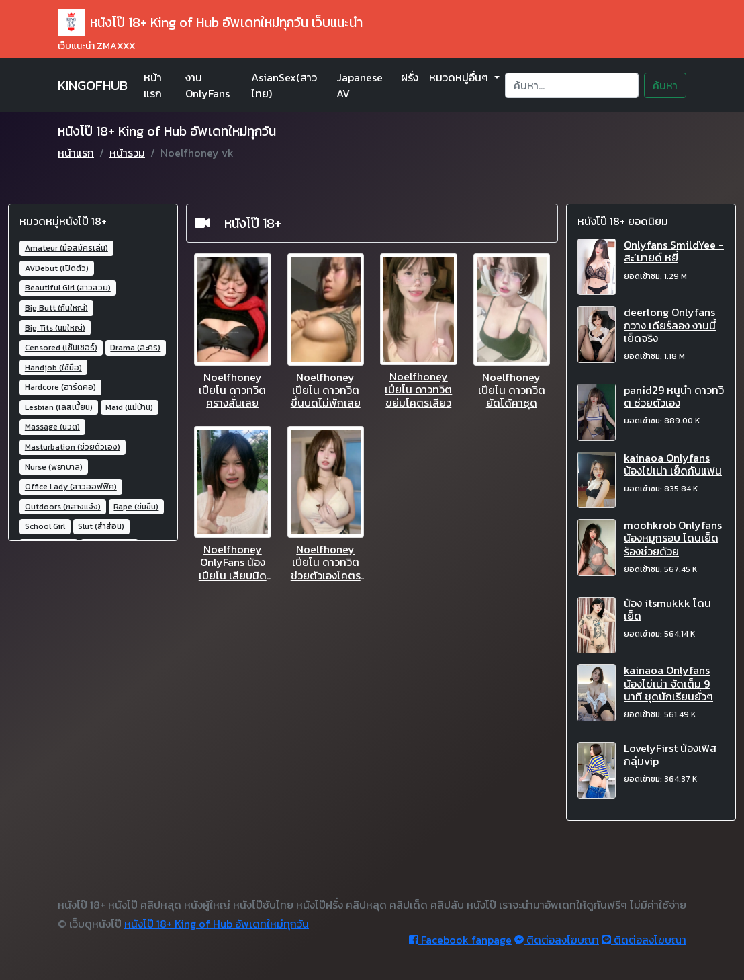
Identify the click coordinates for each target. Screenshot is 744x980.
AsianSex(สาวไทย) (284, 85)
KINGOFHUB (93, 85)
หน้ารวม (127, 153)
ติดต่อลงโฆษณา (556, 940)
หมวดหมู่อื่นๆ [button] (460, 77)
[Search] (572, 85)
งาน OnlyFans (207, 85)
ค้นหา (665, 85)
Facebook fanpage (460, 940)
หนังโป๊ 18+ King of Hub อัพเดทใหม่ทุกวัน (216, 923)
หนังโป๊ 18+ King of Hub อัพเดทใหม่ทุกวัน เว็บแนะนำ (210, 22)
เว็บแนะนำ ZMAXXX (96, 46)
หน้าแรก (153, 85)
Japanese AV (359, 85)
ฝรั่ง (409, 77)
